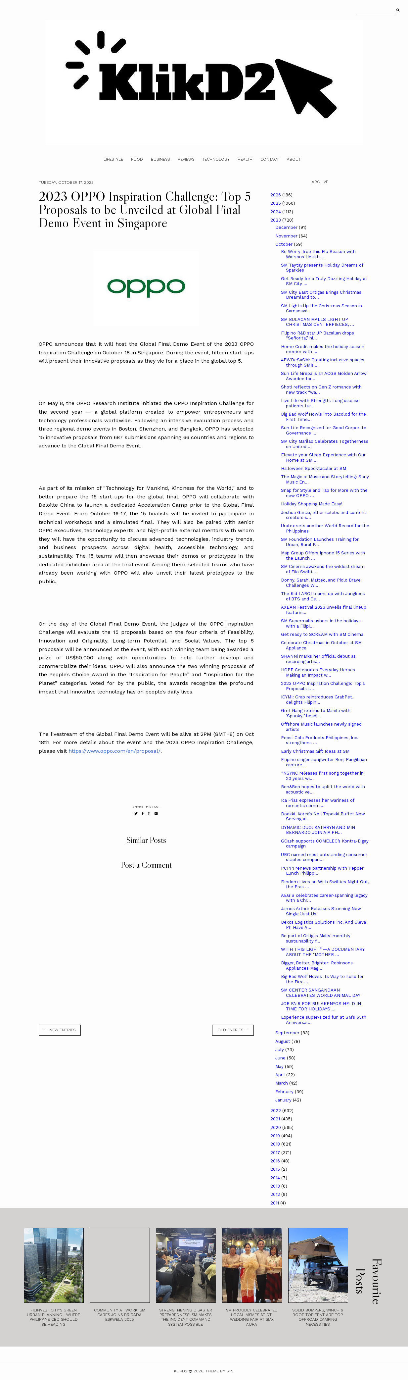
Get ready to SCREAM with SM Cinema (322, 634)
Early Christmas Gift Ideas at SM (315, 751)
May (280, 1066)
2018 (275, 1144)
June (281, 1057)
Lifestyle (113, 159)
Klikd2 (180, 1371)
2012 (275, 1194)
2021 (275, 1118)
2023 (276, 220)
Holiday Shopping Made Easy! (311, 503)
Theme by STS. (219, 1371)
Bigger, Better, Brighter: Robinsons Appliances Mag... (317, 965)
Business (160, 159)
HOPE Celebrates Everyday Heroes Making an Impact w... (318, 672)
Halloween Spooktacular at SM (313, 468)
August (283, 1041)
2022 (276, 1110)
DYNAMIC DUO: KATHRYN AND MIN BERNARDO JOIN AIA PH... (318, 830)
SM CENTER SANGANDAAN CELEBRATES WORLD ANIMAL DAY (320, 993)
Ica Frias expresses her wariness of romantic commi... (317, 803)
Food (137, 159)
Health (245, 159)
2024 (276, 211)
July (280, 1049)
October (284, 244)
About (294, 159)
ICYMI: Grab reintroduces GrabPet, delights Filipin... (317, 699)
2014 (275, 1177)
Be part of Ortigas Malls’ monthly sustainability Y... (315, 938)
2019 (275, 1135)
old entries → (233, 1030)
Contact (269, 159)
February (285, 1091)
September (288, 1032)
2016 (275, 1160)
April (280, 1074)
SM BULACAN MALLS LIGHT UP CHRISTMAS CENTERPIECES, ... (317, 322)
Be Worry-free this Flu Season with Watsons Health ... (318, 254)
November (287, 235)
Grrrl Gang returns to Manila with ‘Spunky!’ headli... (315, 713)
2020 (276, 1127)
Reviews (186, 159)
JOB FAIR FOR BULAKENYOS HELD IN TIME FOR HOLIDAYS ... (321, 1006)
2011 (275, 1203)
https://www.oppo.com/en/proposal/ (114, 751)
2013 (275, 1186)
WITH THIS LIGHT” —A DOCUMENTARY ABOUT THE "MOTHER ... (322, 952)
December (287, 227)
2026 (276, 194)
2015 (275, 1169)
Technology (216, 159)
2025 (276, 203)
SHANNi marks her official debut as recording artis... (318, 659)
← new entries (59, 1030)
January (284, 1100)
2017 (275, 1152)
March (282, 1083)
